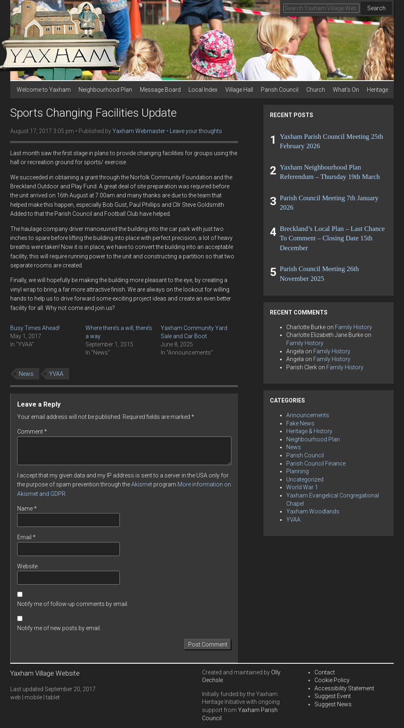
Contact (324, 672)
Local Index (203, 89)
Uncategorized (304, 479)
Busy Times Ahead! (35, 328)
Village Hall (239, 89)
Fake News (300, 423)
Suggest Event (332, 696)
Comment (32, 431)
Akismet (141, 484)
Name (27, 508)
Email (26, 537)
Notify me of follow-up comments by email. (72, 604)
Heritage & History (309, 431)
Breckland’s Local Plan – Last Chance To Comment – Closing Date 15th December (332, 238)
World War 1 (302, 487)
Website (27, 566)
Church (315, 89)
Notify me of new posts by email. (59, 628)
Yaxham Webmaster (138, 131)
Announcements (307, 415)
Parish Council (280, 89)
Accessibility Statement (344, 688)
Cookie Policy (332, 680)
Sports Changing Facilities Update (93, 113)
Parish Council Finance (316, 463)
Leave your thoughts (196, 131)
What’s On (346, 89)
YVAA (56, 374)
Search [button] (376, 8)
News (26, 374)
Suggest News (333, 704)
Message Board (160, 89)
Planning (297, 471)
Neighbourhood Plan (105, 89)
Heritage (377, 89)
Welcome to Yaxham (44, 89)
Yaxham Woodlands (312, 511)
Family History (353, 327)
